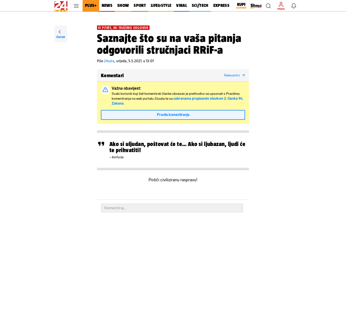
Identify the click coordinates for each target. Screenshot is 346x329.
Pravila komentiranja (173, 115)
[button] (268, 6)
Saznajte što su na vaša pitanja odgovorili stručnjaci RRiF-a (169, 44)
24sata (109, 61)
